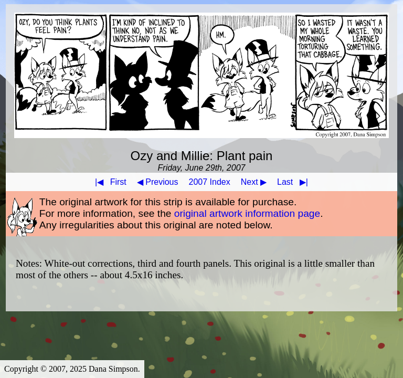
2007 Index (209, 181)
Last (294, 182)
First (108, 182)
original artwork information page (247, 213)
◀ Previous (157, 181)
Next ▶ (254, 181)
